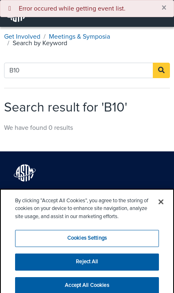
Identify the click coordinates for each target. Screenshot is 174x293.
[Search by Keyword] (78, 70)
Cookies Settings (87, 242)
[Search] (161, 70)
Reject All (87, 266)
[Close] (161, 205)
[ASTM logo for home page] (25, 172)
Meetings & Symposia (79, 36)
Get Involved (22, 36)
